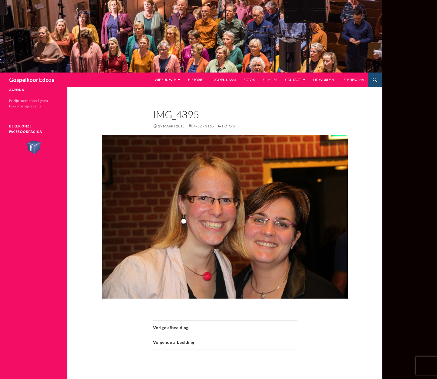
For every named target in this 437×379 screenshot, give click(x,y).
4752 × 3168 (203, 126)
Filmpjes (270, 80)
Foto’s (249, 80)
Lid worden (323, 80)
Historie (195, 80)
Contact (293, 80)
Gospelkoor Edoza (32, 79)
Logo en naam (223, 80)
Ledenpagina (353, 80)
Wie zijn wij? (165, 80)
